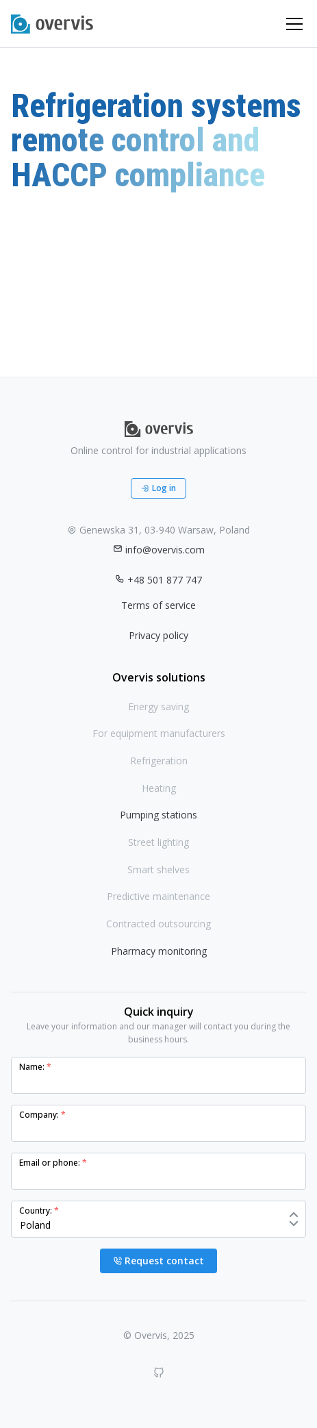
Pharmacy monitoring (159, 950)
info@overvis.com (159, 549)
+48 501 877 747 (158, 579)
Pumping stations (158, 814)
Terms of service (158, 605)
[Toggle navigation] (294, 24)
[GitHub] (158, 1372)
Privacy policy (158, 635)
